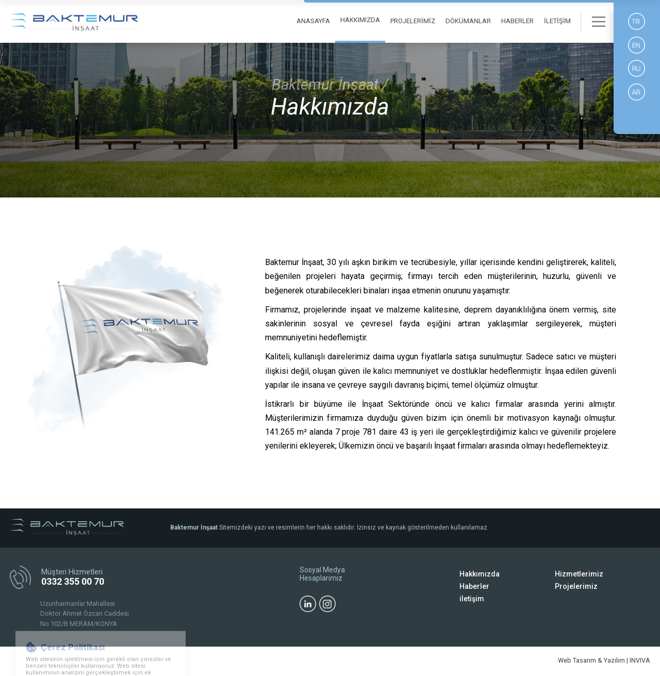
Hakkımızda (330, 107)
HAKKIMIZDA (355, 20)
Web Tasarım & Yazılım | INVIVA (603, 661)
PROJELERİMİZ (408, 21)
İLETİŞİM (552, 21)
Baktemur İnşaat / (330, 85)
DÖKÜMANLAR (463, 21)
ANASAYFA (308, 21)
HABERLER (513, 21)
